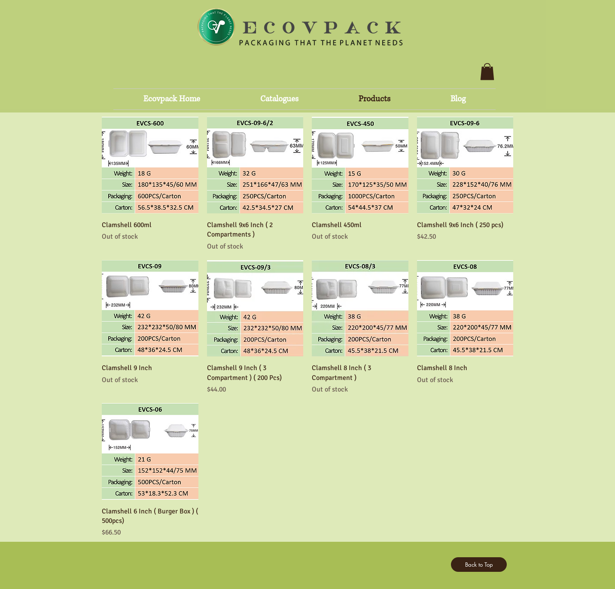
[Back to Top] (479, 564)
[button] (487, 71)
